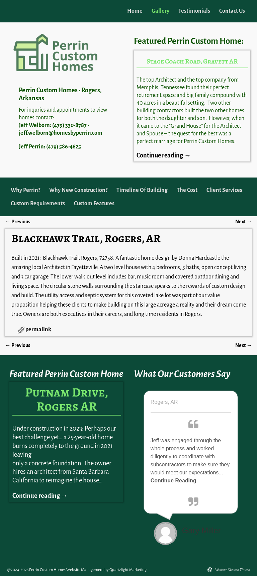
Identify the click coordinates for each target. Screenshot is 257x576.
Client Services (224, 190)
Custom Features (94, 204)
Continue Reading (173, 480)
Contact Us (232, 11)
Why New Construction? (78, 190)
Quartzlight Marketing (128, 570)
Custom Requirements (38, 204)
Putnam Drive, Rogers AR (66, 399)
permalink (38, 330)
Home (135, 11)
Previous (17, 221)
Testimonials (194, 11)
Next (243, 221)
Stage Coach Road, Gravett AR (192, 61)
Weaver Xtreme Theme (232, 570)
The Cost (187, 190)
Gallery (160, 11)
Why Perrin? (25, 190)
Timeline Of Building (142, 190)
